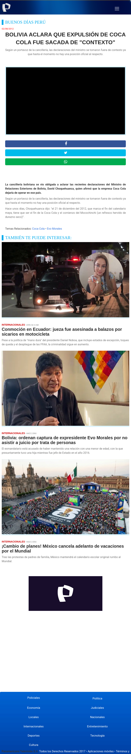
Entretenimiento (97, 726)
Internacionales (34, 726)
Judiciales (97, 707)
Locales (34, 717)
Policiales (33, 697)
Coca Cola (38, 228)
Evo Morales (54, 228)
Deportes (34, 735)
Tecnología (97, 735)
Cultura (33, 745)
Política (97, 698)
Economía (33, 707)
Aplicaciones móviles (101, 751)
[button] (117, 9)
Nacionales (97, 717)
